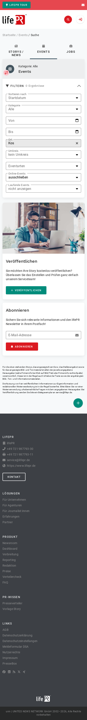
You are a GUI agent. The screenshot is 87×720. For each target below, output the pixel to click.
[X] (19, 672)
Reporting (9, 560)
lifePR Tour (16, 5)
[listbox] (43, 98)
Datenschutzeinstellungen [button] (20, 641)
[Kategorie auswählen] (6, 73)
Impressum (10, 658)
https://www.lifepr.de (21, 465)
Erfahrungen (11, 516)
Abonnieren (22, 346)
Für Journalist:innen (16, 511)
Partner (8, 522)
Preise (7, 571)
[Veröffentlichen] (78, 403)
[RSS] (14, 672)
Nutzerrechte (11, 652)
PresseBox (10, 663)
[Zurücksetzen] (77, 143)
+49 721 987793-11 (20, 454)
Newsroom (10, 543)
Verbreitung (10, 554)
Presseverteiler (12, 603)
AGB (6, 629)
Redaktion (9, 565)
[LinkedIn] (9, 672)
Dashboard (10, 548)
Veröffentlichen (26, 290)
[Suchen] (68, 19)
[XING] (24, 672)
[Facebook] (4, 672)
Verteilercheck (12, 576)
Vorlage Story (12, 609)
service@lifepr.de (64, 392)
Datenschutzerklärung (17, 635)
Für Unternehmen (14, 499)
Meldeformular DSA (15, 646)
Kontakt (14, 476)
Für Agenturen (12, 505)
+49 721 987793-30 (20, 448)
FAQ (5, 582)
